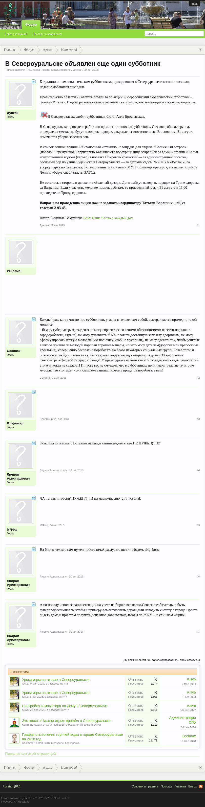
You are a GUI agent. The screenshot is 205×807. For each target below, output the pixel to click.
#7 (198, 631)
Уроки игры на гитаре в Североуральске (55, 680)
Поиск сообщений (16, 33)
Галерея (51, 24)
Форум (31, 24)
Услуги (64, 683)
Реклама (13, 271)
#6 (198, 576)
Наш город (33, 69)
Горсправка (72, 742)
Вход (194, 3)
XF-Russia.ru (21, 801)
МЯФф (12, 529)
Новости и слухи (90, 724)
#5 (198, 525)
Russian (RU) (11, 786)
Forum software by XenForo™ (35, 798)
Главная (11, 24)
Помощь (166, 786)
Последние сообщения (47, 33)
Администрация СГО (35, 724)
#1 (198, 225)
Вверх (192, 786)
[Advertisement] (120, 271)
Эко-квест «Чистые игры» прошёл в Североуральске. (67, 721)
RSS (201, 786)
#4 (198, 470)
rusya (25, 683)
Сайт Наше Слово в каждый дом (108, 218)
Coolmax (13, 351)
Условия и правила (145, 786)
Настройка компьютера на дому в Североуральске (64, 706)
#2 (198, 377)
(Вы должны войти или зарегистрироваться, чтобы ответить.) (161, 659)
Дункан (77, 69)
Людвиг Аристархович (18, 476)
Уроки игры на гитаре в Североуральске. (56, 693)
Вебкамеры (75, 24)
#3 (198, 418)
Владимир (15, 423)
